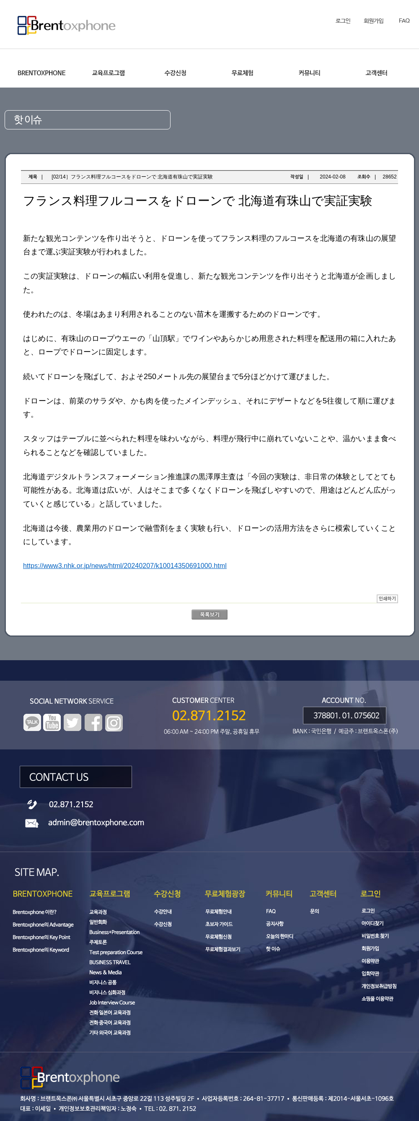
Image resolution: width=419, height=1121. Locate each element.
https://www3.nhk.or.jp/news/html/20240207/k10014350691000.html (125, 565)
